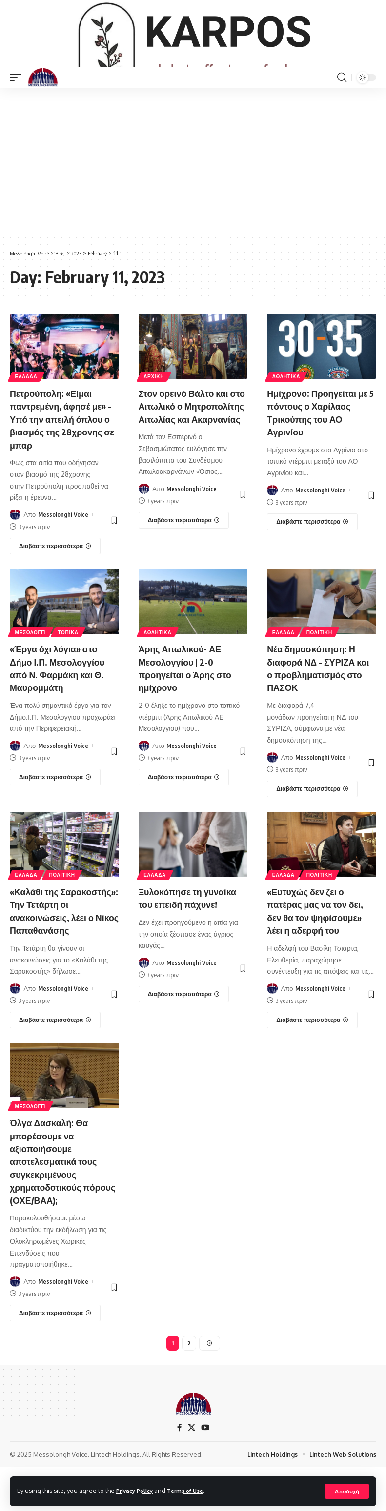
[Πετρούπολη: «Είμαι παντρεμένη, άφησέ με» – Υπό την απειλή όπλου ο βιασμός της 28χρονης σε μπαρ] (55, 577)
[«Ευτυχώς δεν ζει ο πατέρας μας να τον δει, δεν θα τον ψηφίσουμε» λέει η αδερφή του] (312, 1049)
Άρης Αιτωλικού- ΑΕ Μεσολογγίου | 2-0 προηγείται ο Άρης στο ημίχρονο (190, 699)
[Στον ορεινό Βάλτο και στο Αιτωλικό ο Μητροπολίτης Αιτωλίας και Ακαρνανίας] (184, 577)
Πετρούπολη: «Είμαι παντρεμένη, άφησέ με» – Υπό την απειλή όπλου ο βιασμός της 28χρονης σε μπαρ (64, 450)
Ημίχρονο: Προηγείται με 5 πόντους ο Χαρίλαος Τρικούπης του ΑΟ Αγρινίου (317, 444)
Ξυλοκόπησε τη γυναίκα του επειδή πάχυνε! (182, 934)
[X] (191, 1470)
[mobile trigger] (18, 109)
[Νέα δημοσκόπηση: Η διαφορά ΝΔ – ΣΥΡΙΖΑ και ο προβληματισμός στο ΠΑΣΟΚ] (312, 819)
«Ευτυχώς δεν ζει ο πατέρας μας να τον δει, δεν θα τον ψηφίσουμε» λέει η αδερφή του (320, 941)
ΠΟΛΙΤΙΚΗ (321, 663)
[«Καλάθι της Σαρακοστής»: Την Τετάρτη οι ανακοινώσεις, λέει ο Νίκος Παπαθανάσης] (55, 1062)
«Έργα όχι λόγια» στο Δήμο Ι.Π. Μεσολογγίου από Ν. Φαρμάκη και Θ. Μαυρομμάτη (63, 699)
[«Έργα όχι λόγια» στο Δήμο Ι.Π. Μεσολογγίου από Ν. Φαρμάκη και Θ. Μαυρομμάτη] (55, 808)
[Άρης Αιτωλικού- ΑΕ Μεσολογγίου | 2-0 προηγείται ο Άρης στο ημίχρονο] (184, 808)
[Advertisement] (193, 193)
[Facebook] (179, 1470)
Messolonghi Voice (63, 546)
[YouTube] (205, 1470)
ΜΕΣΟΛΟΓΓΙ (31, 663)
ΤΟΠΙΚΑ (70, 663)
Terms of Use (193, 1490)
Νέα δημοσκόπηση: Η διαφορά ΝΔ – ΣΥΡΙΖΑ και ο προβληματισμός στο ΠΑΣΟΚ (318, 699)
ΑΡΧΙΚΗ (154, 409)
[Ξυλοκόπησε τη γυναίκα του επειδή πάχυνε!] (184, 1037)
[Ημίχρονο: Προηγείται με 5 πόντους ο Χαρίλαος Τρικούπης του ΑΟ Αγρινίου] (312, 553)
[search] (341, 109)
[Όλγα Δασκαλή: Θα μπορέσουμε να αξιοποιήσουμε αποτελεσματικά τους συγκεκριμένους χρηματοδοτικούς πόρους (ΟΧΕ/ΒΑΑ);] (55, 1354)
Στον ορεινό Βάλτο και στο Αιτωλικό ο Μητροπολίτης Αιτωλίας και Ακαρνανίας (189, 450)
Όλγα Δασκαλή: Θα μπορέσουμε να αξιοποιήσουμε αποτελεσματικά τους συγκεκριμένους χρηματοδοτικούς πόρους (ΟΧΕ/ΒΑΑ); (58, 1202)
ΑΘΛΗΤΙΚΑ (287, 409)
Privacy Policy (137, 1490)
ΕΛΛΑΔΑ (27, 409)
